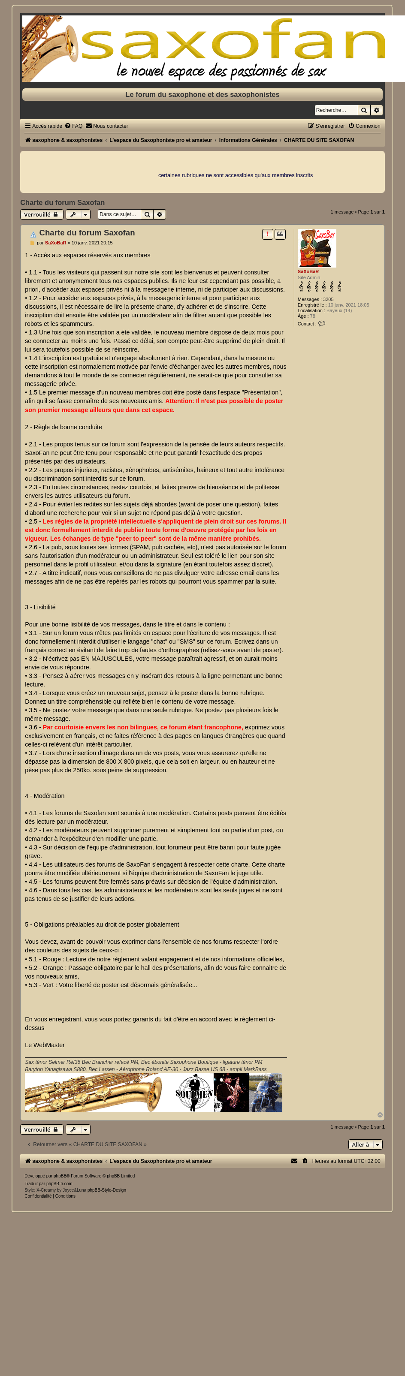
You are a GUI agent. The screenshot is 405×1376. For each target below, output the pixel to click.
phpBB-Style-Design (107, 1190)
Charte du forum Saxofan (62, 202)
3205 (328, 299)
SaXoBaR (308, 271)
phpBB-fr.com (59, 1183)
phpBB (60, 1176)
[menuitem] (73, 126)
